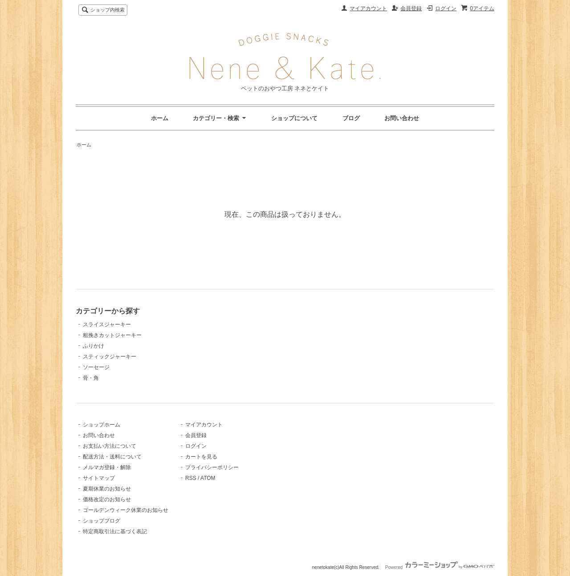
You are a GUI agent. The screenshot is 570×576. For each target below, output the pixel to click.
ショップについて (294, 118)
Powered (439, 567)
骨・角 (91, 378)
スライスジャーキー (107, 324)
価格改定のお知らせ (107, 499)
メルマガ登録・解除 (107, 467)
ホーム (159, 118)
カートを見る (201, 457)
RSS (190, 478)
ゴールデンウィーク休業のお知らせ (125, 510)
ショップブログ (101, 521)
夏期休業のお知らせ (107, 489)
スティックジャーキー (109, 356)
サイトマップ (99, 478)
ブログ (351, 118)
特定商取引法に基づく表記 (115, 531)
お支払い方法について (109, 446)
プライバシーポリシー (212, 467)
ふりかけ (93, 346)
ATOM (208, 478)
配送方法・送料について (112, 457)
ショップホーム (101, 425)
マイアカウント (368, 8)
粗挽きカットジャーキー (112, 335)
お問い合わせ (401, 118)
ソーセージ (96, 367)
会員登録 (411, 8)
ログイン (445, 8)
